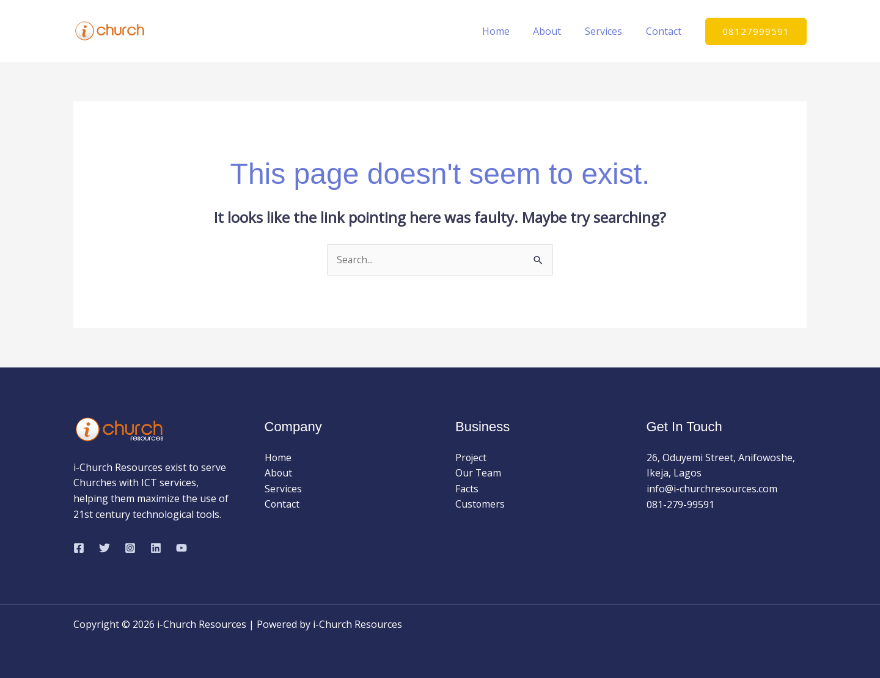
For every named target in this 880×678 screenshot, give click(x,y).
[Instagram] (130, 547)
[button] (756, 31)
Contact (665, 31)
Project (471, 457)
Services (609, 31)
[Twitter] (104, 547)
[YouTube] (181, 547)
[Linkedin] (155, 547)
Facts (467, 488)
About (557, 31)
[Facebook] (78, 547)
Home (510, 31)
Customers (480, 504)
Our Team (478, 473)
